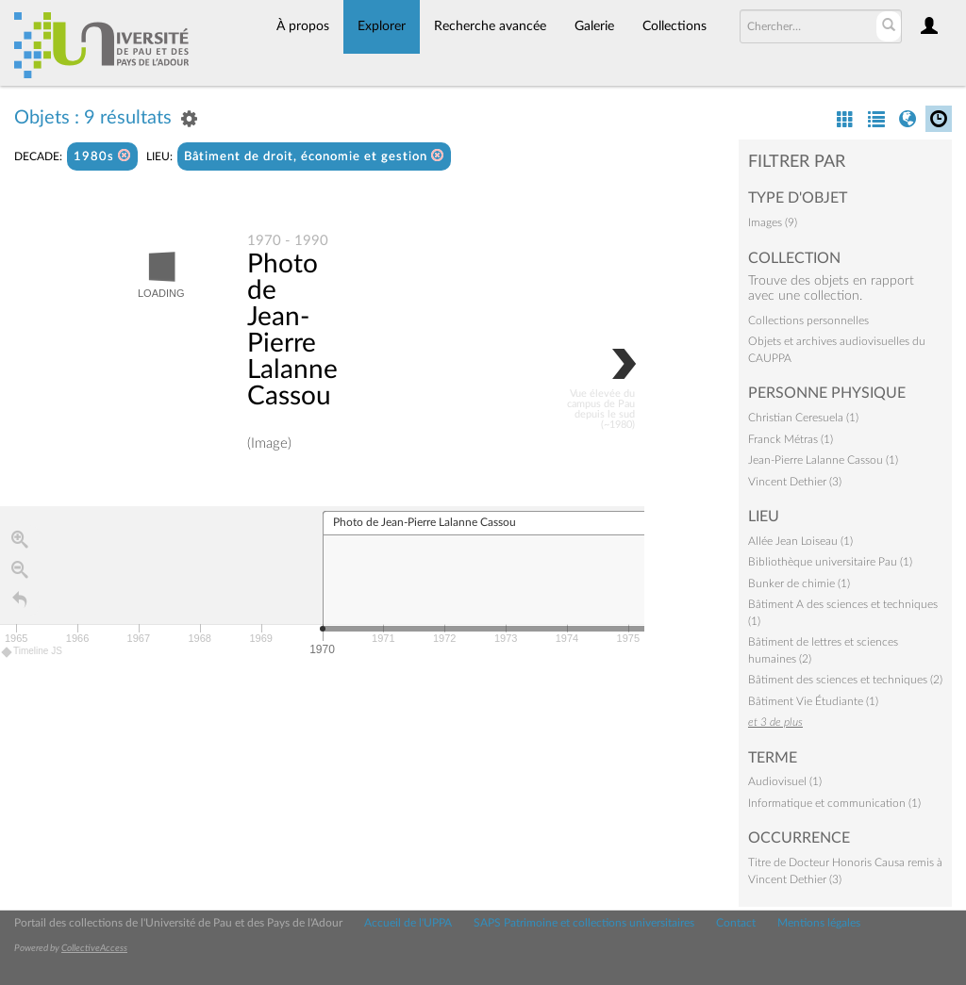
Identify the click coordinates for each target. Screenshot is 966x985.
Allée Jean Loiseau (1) (800, 541)
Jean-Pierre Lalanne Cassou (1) (823, 460)
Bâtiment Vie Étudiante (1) (813, 701)
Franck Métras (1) (790, 439)
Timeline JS (32, 652)
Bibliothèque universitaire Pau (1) (830, 561)
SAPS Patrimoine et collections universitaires (584, 922)
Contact (736, 922)
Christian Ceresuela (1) (803, 417)
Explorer (382, 26)
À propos (302, 26)
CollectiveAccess (94, 948)
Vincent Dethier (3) (794, 481)
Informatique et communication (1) (834, 803)
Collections (674, 26)
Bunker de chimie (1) (799, 583)
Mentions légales (818, 922)
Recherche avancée (490, 26)
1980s (102, 156)
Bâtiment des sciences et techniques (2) (845, 679)
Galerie (594, 26)
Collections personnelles (808, 320)
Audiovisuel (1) (785, 781)
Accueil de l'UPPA (408, 922)
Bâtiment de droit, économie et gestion (314, 156)
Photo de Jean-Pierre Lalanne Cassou (292, 330)
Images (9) (772, 222)
